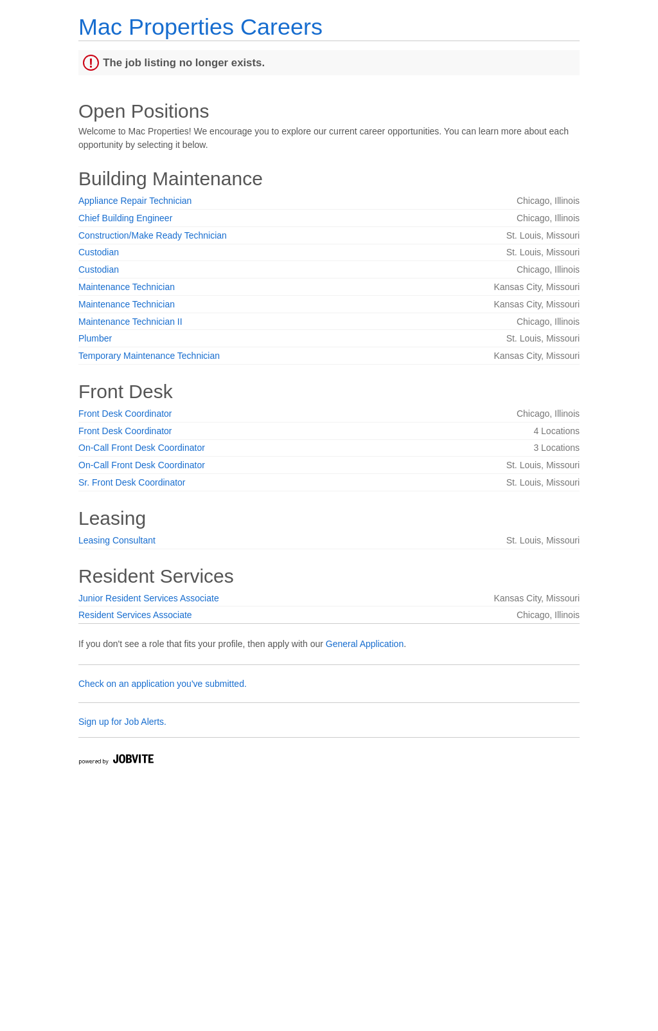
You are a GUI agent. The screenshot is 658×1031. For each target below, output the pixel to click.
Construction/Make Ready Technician (152, 235)
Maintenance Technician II (130, 321)
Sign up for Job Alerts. (122, 721)
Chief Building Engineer (125, 218)
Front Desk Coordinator (125, 413)
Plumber (95, 338)
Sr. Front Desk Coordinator (132, 482)
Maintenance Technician (126, 287)
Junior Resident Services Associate (148, 598)
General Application (365, 644)
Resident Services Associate (135, 615)
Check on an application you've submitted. (162, 684)
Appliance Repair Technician (134, 201)
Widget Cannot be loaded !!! (159, 907)
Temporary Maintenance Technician (149, 356)
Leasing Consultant (117, 540)
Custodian (98, 252)
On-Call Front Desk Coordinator (141, 448)
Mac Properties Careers (200, 27)
